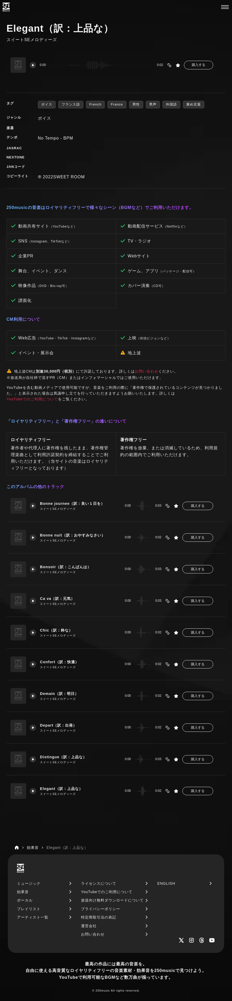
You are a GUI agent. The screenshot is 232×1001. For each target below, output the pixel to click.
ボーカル (25, 900)
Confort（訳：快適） (59, 662)
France (117, 104)
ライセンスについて (98, 883)
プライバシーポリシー (100, 909)
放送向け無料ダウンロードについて (112, 900)
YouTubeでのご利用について (32, 399)
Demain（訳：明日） (59, 694)
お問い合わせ (146, 371)
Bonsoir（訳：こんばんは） (65, 567)
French (95, 104)
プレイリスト (28, 909)
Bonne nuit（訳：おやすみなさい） (73, 535)
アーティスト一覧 (32, 917)
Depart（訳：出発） (58, 725)
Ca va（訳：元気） (57, 598)
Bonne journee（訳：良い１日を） (72, 503)
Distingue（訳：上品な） (63, 757)
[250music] (6, 7)
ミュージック (28, 883)
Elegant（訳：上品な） (61, 789)
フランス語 (71, 104)
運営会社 (89, 926)
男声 (152, 104)
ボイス (46, 104)
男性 (136, 104)
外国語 (171, 104)
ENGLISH (166, 883)
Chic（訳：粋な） (56, 630)
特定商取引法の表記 (98, 917)
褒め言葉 (193, 104)
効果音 (23, 892)
